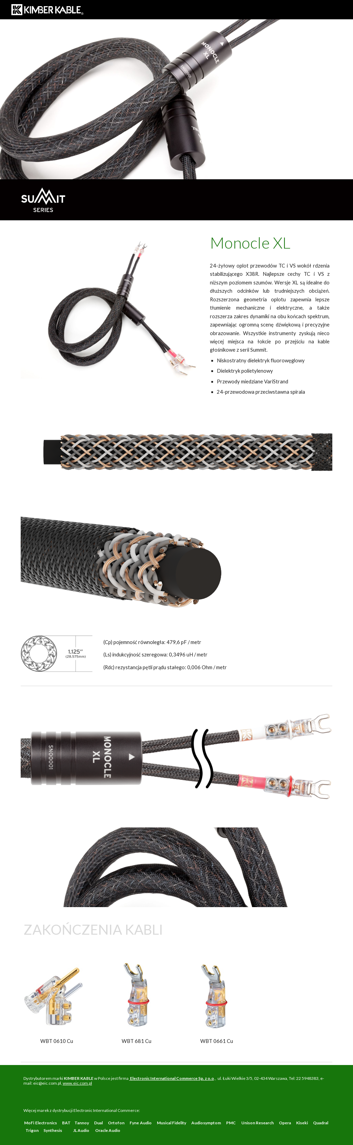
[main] (269, 243)
